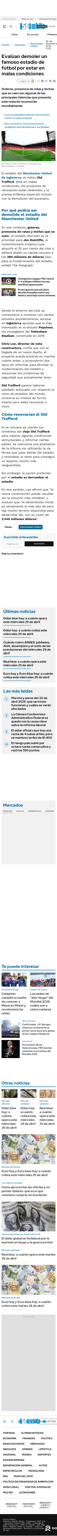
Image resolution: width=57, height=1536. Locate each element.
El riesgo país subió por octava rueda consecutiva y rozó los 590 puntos (31, 746)
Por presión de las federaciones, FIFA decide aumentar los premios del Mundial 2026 (37, 1049)
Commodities (34, 811)
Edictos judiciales (38, 1487)
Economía (32, 34)
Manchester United (36, 45)
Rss (5, 1476)
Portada (9, 1433)
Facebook (12, 1421)
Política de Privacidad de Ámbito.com (28, 1481)
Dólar (15, 34)
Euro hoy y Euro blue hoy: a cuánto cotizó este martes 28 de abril (26, 1304)
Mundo (27, 1454)
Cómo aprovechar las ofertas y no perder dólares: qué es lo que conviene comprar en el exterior (26, 1191)
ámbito (5, 45)
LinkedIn (27, 1421)
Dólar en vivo (27, 19)
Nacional (9, 1454)
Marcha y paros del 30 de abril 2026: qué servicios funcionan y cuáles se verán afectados (31, 703)
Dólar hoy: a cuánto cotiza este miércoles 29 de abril (25, 632)
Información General (18, 1465)
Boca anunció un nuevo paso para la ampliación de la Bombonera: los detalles (27, 125)
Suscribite (39, 544)
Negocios (9, 1449)
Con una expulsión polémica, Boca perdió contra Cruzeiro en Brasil (27, 116)
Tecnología (36, 1470)
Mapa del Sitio (23, 1476)
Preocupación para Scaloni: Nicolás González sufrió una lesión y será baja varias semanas (36, 292)
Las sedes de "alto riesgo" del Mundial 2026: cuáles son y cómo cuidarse (41, 1001)
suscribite (42, 26)
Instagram (19, 1421)
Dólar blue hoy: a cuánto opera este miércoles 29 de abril (25, 620)
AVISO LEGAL (11, 1487)
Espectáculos (12, 1470)
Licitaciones (27, 1492)
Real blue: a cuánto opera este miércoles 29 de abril (24, 663)
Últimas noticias (32, 1433)
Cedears (49, 811)
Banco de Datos (13, 1443)
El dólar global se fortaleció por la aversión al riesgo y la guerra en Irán (27, 1240)
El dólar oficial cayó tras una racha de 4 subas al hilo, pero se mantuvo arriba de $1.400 (31, 734)
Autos (43, 1465)
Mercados (37, 1443)
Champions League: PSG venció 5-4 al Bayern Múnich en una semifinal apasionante (36, 281)
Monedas (7, 811)
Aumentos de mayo (47, 19)
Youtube (35, 1421)
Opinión (27, 1449)
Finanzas (28, 1438)
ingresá (52, 26)
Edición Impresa (13, 1460)
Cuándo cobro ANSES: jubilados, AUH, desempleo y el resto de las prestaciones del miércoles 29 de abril (27, 647)
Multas (8, 1492)
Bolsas (20, 811)
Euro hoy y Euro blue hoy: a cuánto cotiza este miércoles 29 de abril (28, 675)
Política (46, 1438)
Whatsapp (44, 1421)
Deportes (20, 45)
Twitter (4, 1421)
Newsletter (47, 1421)
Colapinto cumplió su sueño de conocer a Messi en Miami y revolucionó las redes (14, 1003)
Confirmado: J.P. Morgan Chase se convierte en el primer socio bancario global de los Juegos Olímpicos (38, 1029)
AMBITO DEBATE (45, 1505)
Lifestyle (45, 1449)
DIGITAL (12, 1505)
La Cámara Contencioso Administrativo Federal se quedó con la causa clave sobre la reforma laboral (29, 719)
